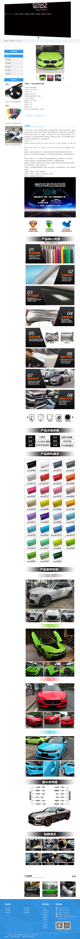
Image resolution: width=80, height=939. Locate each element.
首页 (6, 14)
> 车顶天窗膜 (26, 910)
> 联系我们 (44, 925)
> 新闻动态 (44, 914)
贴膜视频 (27, 14)
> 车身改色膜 (7, 908)
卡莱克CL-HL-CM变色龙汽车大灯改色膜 (13, 123)
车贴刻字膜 (8, 73)
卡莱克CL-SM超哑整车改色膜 (32, 895)
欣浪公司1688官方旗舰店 (28, 936)
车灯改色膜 (8, 70)
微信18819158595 (40, 115)
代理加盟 (38, 14)
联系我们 (49, 14)
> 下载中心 (44, 923)
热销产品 (14, 80)
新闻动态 (21, 14)
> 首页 (43, 908)
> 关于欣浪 (44, 912)
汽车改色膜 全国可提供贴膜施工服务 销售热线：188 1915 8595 (41, 10)
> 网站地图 (44, 927)
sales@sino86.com (65, 907)
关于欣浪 (15, 14)
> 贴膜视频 (44, 916)
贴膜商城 (43, 14)
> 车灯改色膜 (7, 912)
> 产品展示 (44, 910)
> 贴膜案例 (44, 919)
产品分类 (14, 51)
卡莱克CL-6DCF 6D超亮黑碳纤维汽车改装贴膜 (13, 101)
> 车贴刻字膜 (26, 912)
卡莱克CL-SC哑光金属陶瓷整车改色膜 (50, 895)
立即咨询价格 (29, 115)
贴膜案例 (32, 14)
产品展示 (10, 14)
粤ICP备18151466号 (33, 934)
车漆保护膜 (8, 59)
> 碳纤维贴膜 (7, 910)
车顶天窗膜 (8, 66)
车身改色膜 (18, 40)
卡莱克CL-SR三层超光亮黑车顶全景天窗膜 (13, 144)
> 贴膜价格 (44, 921)
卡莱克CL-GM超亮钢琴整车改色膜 (68, 895)
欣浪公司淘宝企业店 (15, 936)
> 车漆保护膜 (26, 908)
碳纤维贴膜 (8, 63)
